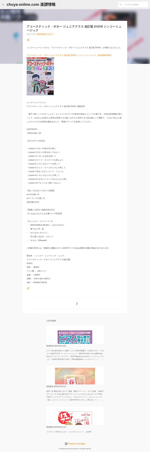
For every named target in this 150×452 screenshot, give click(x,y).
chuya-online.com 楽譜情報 (31, 4)
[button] (28, 40)
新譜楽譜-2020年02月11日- (56, 427)
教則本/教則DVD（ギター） (45, 34)
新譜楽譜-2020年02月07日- (56, 386)
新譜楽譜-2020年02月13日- (56, 346)
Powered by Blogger (75, 444)
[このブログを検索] (135, 4)
